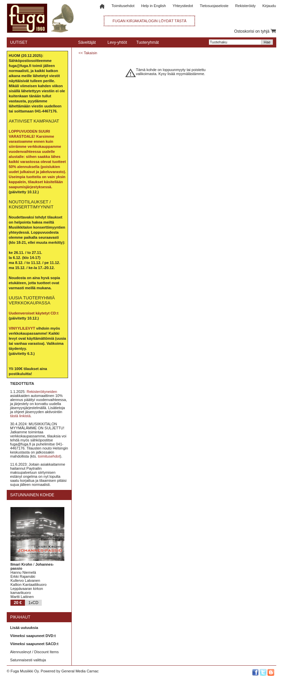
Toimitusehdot (123, 6)
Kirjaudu (269, 6)
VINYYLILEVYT (22, 328)
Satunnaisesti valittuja (28, 660)
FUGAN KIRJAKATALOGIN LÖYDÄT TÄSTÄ (149, 21)
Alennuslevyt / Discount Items (34, 652)
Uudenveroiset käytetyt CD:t (33, 313)
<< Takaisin (87, 53)
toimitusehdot (49, 456)
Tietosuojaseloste (214, 6)
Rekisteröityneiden (42, 392)
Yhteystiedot (182, 6)
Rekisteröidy (245, 6)
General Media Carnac (80, 671)
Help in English (153, 6)
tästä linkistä (20, 416)
